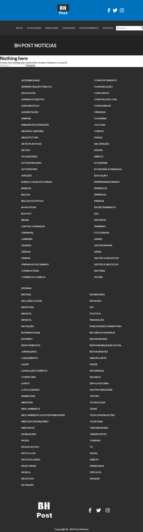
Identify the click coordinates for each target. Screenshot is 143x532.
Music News (28, 465)
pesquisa (95, 300)
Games (98, 239)
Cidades (26, 245)
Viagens (95, 478)
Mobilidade (51, 28)
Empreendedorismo (107, 181)
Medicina (27, 402)
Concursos (101, 93)
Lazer (25, 364)
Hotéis (98, 277)
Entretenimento (89, 28)
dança (98, 137)
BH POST (26, 213)
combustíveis (30, 270)
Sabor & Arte (98, 357)
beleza (25, 194)
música (25, 472)
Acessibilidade (30, 80)
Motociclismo (30, 459)
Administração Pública (36, 86)
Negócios (27, 478)
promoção (97, 319)
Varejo (94, 459)
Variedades (68, 28)
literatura (28, 377)
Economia (100, 162)
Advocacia (28, 93)
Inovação (27, 326)
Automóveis (29, 169)
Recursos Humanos (102, 332)
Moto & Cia (28, 453)
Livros (25, 383)
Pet (92, 307)
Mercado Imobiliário (35, 421)
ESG (96, 213)
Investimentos (30, 345)
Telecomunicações (102, 415)
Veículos (95, 472)
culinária (100, 118)
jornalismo (29, 351)
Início (19, 28)
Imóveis (26, 294)
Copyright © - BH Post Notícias (72, 529)
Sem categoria (99, 383)
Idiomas (26, 288)
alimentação (30, 112)
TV (91, 446)
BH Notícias (28, 207)
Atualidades (34, 28)
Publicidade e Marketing (105, 326)
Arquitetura (29, 137)
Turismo (95, 440)
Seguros (95, 377)
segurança (97, 370)
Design (98, 150)
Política (95, 313)
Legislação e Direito (34, 370)
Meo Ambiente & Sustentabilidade (43, 415)
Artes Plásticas (31, 143)
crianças (100, 112)
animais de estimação (35, 124)
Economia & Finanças (108, 169)
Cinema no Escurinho (35, 264)
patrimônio (97, 294)
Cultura (99, 124)
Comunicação (103, 86)
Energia (99, 200)
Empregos (100, 188)
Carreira (26, 239)
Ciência (25, 251)
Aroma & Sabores (32, 131)
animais (26, 118)
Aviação (26, 175)
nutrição (27, 484)
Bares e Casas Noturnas (36, 181)
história (99, 270)
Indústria (27, 307)
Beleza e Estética (32, 200)
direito (98, 156)
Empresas (100, 194)
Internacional (30, 332)
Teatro (94, 396)
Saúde (94, 364)
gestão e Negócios (106, 264)
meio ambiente (30, 408)
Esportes (108, 28)
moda (25, 440)
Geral (98, 251)
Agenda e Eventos (32, 99)
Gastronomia (103, 245)
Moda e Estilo (30, 446)
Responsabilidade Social (106, 345)
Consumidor (102, 105)
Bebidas (26, 188)
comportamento (105, 80)
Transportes (98, 434)
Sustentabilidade (101, 389)
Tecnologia (97, 402)
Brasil (25, 219)
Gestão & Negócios (106, 258)
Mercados (28, 427)
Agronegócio (30, 105)
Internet (27, 338)
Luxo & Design (30, 389)
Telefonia (96, 421)
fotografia (101, 232)
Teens (93, 408)
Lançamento (29, 357)
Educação (101, 175)
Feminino (100, 226)
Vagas (94, 453)
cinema (25, 258)
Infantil (26, 313)
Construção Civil (105, 99)
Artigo (25, 150)
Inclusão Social (31, 300)
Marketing (28, 396)
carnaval (27, 232)
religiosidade (98, 338)
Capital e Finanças (33, 226)
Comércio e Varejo (33, 277)
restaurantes (99, 351)
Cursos (99, 131)
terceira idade (99, 427)
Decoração (101, 143)
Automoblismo (31, 162)
